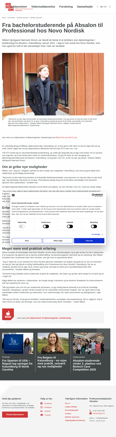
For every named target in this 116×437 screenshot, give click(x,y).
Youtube (45, 415)
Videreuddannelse (43, 6)
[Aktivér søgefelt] (97, 6)
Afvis (27, 240)
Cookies (68, 413)
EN (105, 7)
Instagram (46, 407)
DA (101, 7)
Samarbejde (85, 6)
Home (4, 17)
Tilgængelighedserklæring (75, 420)
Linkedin (45, 411)
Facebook (46, 403)
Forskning (66, 6)
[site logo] (19, 8)
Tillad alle (89, 240)
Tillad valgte (58, 240)
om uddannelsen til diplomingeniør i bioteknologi (48, 318)
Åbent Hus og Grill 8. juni (66, 137)
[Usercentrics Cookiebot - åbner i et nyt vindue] (95, 195)
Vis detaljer (96, 234)
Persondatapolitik (71, 410)
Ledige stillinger (71, 407)
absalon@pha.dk (99, 413)
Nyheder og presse (23, 17)
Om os (67, 403)
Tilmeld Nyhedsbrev (15, 414)
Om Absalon (11, 17)
